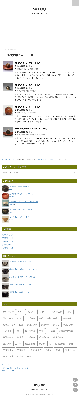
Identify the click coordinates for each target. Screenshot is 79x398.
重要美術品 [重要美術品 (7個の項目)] (22, 350)
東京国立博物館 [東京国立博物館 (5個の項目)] (66, 331)
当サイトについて (8, 364)
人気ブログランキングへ (11, 370)
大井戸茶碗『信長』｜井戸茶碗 (21, 217)
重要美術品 (41, 135)
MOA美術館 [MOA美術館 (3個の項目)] (8, 312)
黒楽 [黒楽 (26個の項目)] (29, 356)
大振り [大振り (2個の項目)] (56, 325)
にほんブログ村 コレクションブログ (15, 368)
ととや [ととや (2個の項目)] (21, 312)
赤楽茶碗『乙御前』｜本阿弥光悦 (21, 194)
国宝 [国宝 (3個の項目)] (21, 325)
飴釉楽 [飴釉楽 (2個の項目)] (20, 356)
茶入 (30, 66)
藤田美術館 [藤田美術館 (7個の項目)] (60, 344)
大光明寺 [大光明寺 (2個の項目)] (45, 325)
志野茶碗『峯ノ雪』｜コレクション (22, 277)
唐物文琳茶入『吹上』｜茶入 (27, 85)
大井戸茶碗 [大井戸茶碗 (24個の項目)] (32, 325)
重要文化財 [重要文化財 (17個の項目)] (8, 350)
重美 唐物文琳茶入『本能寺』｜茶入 (31, 129)
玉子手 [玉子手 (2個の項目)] (18, 344)
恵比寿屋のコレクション (8, 159)
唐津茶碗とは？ (7, 248)
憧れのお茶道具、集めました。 (39, 389)
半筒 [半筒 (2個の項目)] (41, 318)
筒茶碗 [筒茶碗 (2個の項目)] (42, 344)
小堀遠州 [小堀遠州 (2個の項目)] (7, 331)
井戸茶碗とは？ (7, 235)
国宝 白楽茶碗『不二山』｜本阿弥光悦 (23, 202)
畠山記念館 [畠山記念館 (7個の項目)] (30, 344)
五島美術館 (21, 91)
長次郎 (10, 189)
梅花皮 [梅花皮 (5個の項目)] (20, 337)
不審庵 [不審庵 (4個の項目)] (69, 312)
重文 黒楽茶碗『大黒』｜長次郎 (21, 209)
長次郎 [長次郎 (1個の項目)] (58, 350)
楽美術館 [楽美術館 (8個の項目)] (31, 337)
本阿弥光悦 (11, 196)
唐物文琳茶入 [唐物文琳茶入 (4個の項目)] (53, 318)
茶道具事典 (40, 9)
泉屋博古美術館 (33, 69)
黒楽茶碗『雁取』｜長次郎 (19, 186)
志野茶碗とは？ (7, 238)
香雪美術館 (32, 113)
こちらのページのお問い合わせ (45, 159)
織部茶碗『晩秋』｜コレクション (21, 261)
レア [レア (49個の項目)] (42, 312)
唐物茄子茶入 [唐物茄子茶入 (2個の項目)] (9, 325)
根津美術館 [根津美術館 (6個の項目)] (8, 337)
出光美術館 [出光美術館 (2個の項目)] (30, 318)
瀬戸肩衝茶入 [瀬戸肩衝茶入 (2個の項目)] (59, 337)
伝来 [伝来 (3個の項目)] (19, 318)
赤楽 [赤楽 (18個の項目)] (71, 344)
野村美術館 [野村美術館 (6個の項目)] (36, 350)
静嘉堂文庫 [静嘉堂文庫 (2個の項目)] (8, 356)
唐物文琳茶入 (22, 69)
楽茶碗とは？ (7, 245)
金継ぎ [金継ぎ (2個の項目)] (48, 350)
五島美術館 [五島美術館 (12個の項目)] (8, 318)
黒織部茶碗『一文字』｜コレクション (23, 284)
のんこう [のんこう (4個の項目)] (32, 312)
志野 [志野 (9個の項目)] (41, 331)
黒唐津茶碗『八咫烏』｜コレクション (23, 269)
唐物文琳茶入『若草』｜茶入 (27, 63)
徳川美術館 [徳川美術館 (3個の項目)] (30, 331)
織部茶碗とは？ (7, 241)
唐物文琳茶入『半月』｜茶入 (27, 107)
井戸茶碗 (11, 219)
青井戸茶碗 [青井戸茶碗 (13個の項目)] (70, 350)
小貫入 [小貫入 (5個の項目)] (18, 331)
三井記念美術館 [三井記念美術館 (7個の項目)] (55, 312)
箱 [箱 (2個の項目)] (50, 344)
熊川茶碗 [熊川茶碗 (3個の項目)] (7, 344)
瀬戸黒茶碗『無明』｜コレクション (22, 292)
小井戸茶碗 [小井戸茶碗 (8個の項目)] (68, 325)
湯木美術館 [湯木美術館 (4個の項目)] (44, 337)
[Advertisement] (39, 31)
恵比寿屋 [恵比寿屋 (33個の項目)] (51, 331)
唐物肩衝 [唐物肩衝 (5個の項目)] (67, 318)
